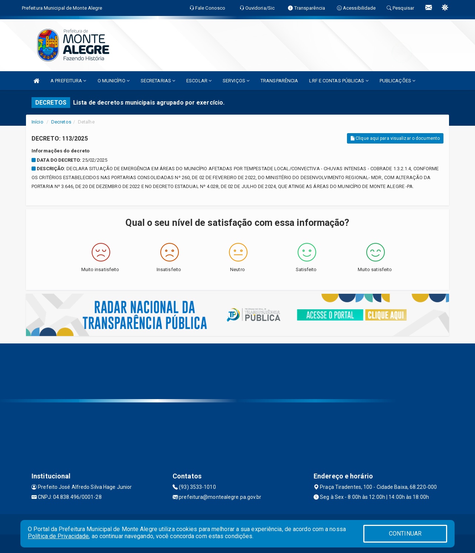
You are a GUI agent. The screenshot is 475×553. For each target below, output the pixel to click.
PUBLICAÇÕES (397, 80)
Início (37, 122)
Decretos (61, 122)
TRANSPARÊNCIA (279, 80)
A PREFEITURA (68, 80)
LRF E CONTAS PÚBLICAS (338, 80)
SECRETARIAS (158, 80)
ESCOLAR (199, 80)
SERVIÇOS (236, 80)
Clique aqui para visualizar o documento (395, 138)
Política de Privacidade (58, 536)
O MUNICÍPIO (114, 80)
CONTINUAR (405, 533)
